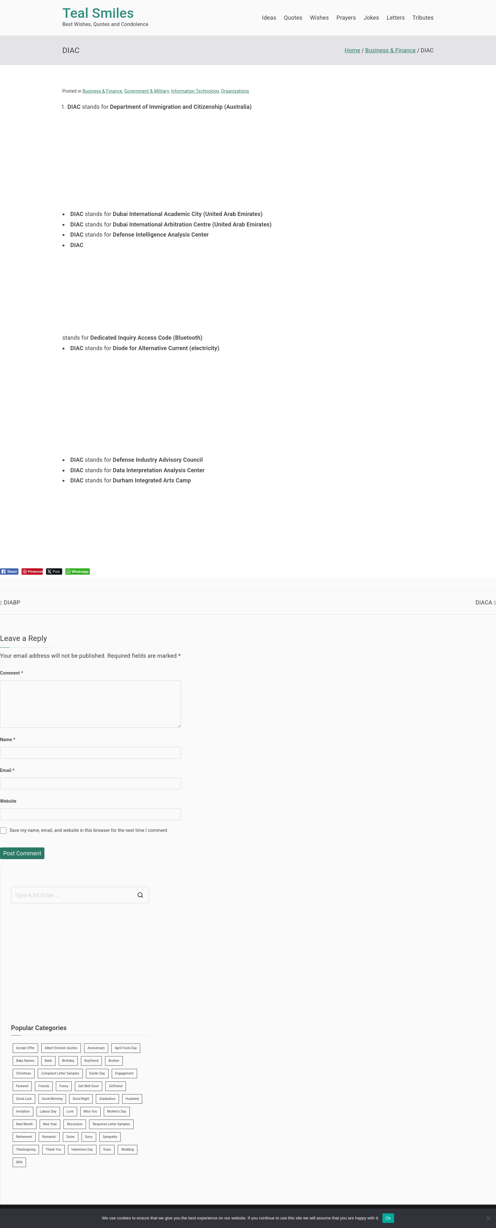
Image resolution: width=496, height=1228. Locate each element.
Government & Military (146, 91)
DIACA (483, 602)
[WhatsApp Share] (77, 571)
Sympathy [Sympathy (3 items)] (110, 1137)
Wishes (319, 17)
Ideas (269, 17)
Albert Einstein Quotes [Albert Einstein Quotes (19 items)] (61, 1048)
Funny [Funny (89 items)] (63, 1086)
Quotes (293, 17)
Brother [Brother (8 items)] (114, 1060)
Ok (388, 1218)
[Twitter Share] (54, 571)
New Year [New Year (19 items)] (50, 1124)
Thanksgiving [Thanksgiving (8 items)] (26, 1149)
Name (7, 739)
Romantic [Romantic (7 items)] (49, 1137)
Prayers (346, 17)
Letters (396, 17)
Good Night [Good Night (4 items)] (81, 1099)
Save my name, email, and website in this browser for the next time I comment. (89, 830)
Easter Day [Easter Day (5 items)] (97, 1073)
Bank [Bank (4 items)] (48, 1060)
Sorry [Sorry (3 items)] (89, 1137)
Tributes (423, 17)
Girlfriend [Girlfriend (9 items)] (115, 1086)
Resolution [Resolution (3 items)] (75, 1124)
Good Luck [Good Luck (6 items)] (24, 1099)
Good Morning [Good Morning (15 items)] (52, 1099)
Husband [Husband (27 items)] (132, 1099)
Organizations (235, 91)
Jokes (371, 17)
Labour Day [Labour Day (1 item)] (48, 1111)
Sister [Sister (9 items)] (70, 1137)
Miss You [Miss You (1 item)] (90, 1111)
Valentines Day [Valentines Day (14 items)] (82, 1149)
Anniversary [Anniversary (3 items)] (96, 1048)
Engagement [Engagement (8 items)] (124, 1073)
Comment (11, 673)
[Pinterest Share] (32, 571)
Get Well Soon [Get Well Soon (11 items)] (88, 1086)
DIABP (12, 602)
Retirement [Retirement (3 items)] (24, 1137)
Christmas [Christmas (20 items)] (23, 1073)
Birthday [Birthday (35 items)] (68, 1060)
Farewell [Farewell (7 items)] (22, 1086)
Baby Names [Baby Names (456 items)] (25, 1060)
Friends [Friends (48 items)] (43, 1086)
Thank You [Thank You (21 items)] (53, 1149)
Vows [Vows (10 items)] (107, 1149)
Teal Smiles (98, 13)
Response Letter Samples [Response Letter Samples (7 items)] (111, 1124)
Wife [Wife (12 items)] (19, 1162)
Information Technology (195, 91)
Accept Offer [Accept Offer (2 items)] (25, 1048)
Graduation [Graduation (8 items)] (107, 1099)
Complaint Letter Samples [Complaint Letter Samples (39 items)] (60, 1073)
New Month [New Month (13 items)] (24, 1124)
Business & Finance (102, 91)
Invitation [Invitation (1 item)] (23, 1111)
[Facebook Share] (9, 571)
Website (8, 801)
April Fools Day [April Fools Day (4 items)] (126, 1048)
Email (7, 770)
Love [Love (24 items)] (70, 1111)
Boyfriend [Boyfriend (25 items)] (91, 1060)
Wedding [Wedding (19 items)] (127, 1149)
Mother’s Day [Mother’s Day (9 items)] (116, 1111)
